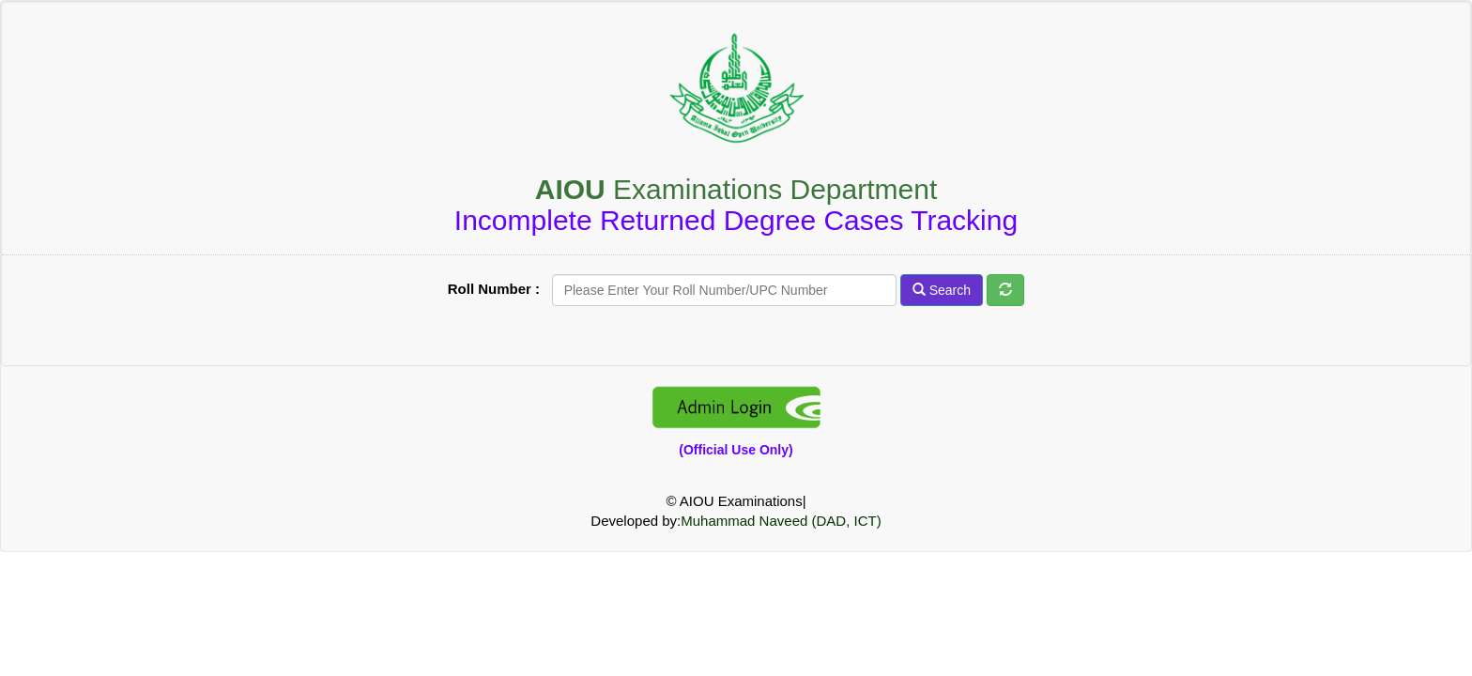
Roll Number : (498, 289)
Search (941, 290)
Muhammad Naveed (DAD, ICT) (781, 521)
